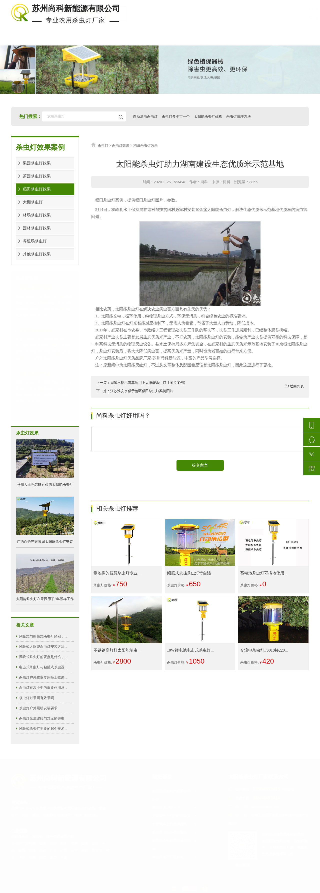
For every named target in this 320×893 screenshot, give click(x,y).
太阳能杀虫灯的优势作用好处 (174, 794)
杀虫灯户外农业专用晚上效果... (43, 677)
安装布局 (202, 39)
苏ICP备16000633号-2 (151, 888)
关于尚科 (290, 39)
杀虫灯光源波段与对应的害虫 (41, 718)
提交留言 (200, 465)
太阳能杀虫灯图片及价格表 (174, 844)
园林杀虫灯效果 (33, 228)
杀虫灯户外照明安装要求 (38, 708)
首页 (16, 39)
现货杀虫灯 (58, 39)
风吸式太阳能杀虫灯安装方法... (43, 646)
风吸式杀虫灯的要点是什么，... (43, 657)
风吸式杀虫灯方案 (35, 374)
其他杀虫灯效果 (33, 254)
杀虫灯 (103, 145)
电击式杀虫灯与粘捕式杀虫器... (43, 667)
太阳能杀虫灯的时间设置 (174, 816)
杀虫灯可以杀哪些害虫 (174, 832)
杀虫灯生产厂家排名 (174, 857)
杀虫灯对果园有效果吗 (36, 698)
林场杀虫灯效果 (33, 215)
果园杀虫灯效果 (33, 163)
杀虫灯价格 (155, 39)
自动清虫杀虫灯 (146, 116)
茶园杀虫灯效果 (33, 176)
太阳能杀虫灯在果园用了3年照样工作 (45, 599)
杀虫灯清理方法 (239, 116)
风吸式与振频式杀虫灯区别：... (43, 636)
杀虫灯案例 (107, 39)
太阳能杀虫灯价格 (209, 116)
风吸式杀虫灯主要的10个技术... (43, 728)
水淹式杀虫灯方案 (35, 331)
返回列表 (294, 386)
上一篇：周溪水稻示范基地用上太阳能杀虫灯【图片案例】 (141, 383)
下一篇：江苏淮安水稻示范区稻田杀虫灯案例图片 (134, 391)
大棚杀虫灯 (29, 202)
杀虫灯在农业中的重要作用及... (43, 687)
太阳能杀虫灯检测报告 (174, 824)
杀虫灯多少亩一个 (176, 116)
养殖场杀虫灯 (31, 241)
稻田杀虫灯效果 (33, 189)
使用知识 (246, 39)
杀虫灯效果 (121, 145)
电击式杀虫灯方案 (35, 288)
